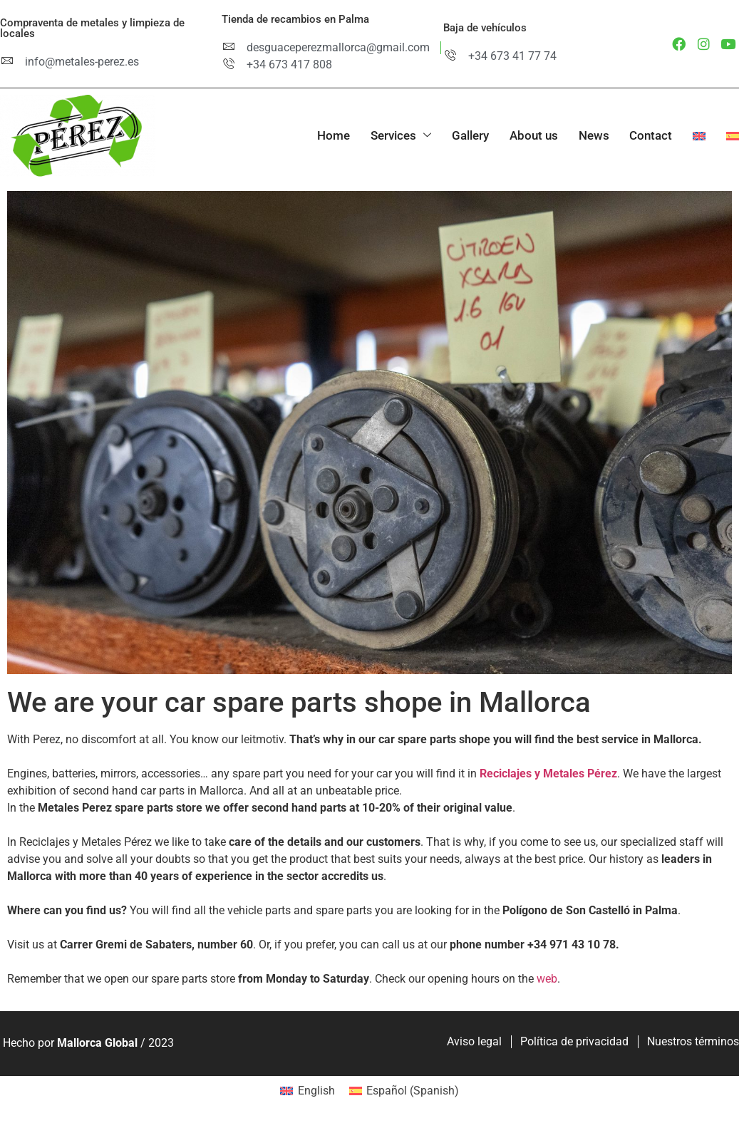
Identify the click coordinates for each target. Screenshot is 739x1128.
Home (327, 135)
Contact (649, 135)
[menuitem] (688, 136)
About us (530, 135)
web (547, 978)
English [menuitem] (316, 1090)
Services (396, 135)
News (591, 135)
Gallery (466, 135)
